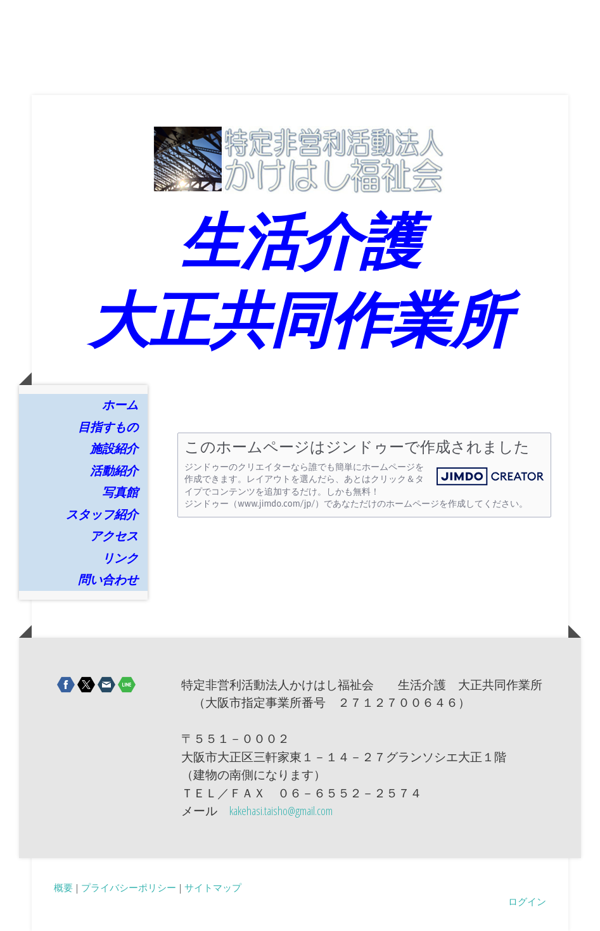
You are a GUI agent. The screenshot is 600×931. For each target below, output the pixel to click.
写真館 (120, 492)
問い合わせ (108, 579)
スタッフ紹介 (102, 514)
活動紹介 (114, 470)
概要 (63, 887)
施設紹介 (114, 448)
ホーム (120, 404)
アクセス (114, 536)
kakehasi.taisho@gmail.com (281, 810)
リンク (120, 558)
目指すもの (108, 427)
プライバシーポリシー (128, 887)
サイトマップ (212, 887)
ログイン (527, 901)
